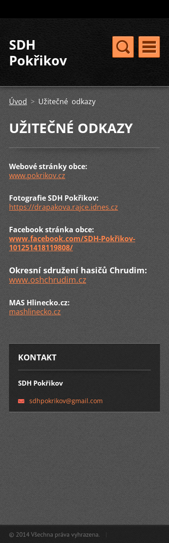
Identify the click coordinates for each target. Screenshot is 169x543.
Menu (149, 47)
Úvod (18, 101)
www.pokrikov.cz (37, 175)
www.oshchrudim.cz (47, 279)
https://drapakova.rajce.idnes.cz (63, 207)
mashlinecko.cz (35, 312)
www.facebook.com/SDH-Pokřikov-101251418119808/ (72, 243)
